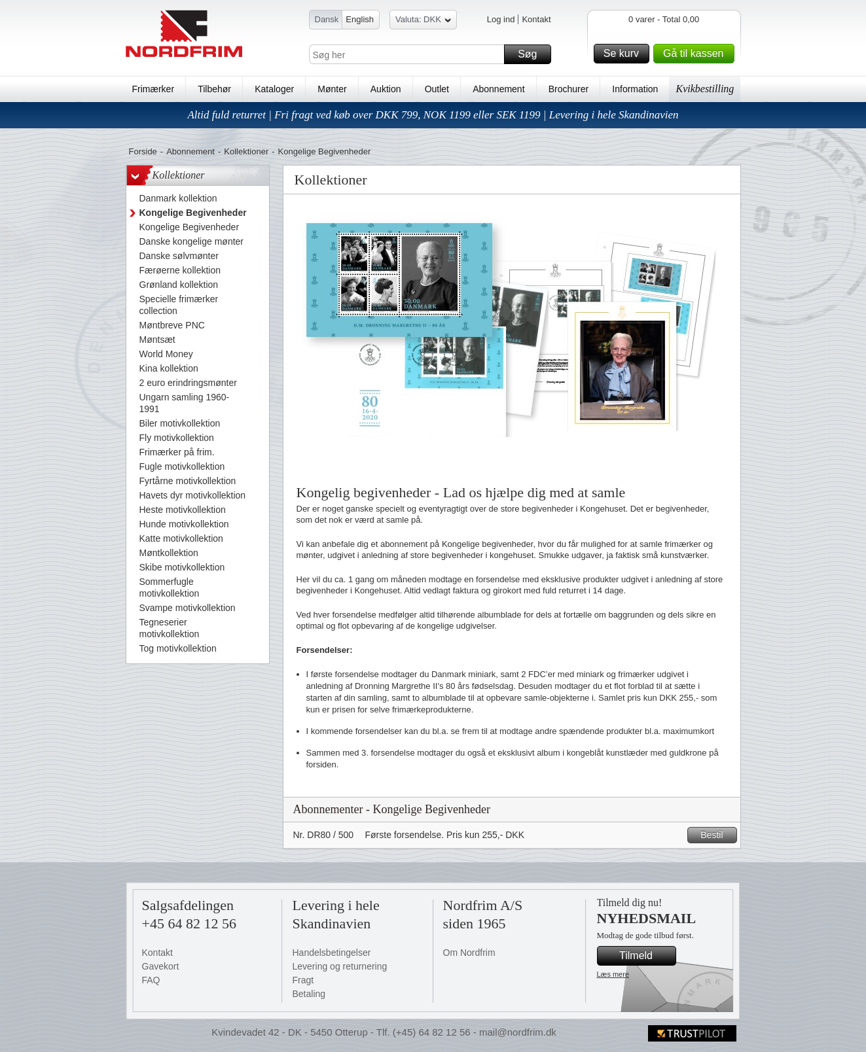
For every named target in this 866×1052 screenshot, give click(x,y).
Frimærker (153, 89)
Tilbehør (214, 89)
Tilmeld (645, 956)
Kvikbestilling (705, 88)
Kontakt (536, 19)
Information (635, 89)
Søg (532, 54)
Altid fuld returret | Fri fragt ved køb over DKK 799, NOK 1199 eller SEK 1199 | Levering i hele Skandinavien (432, 115)
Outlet (437, 89)
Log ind (501, 19)
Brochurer (568, 89)
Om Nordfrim (469, 952)
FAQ (151, 980)
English (360, 19)
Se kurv (624, 53)
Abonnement (498, 89)
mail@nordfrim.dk (517, 1032)
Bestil (716, 835)
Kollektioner (246, 151)
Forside (143, 151)
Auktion (385, 89)
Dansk (327, 19)
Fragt (303, 980)
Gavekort (160, 966)
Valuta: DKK (423, 21)
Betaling (309, 994)
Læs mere (613, 974)
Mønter (331, 89)
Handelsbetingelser (332, 952)
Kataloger (274, 89)
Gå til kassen (696, 53)
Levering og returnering (340, 966)
